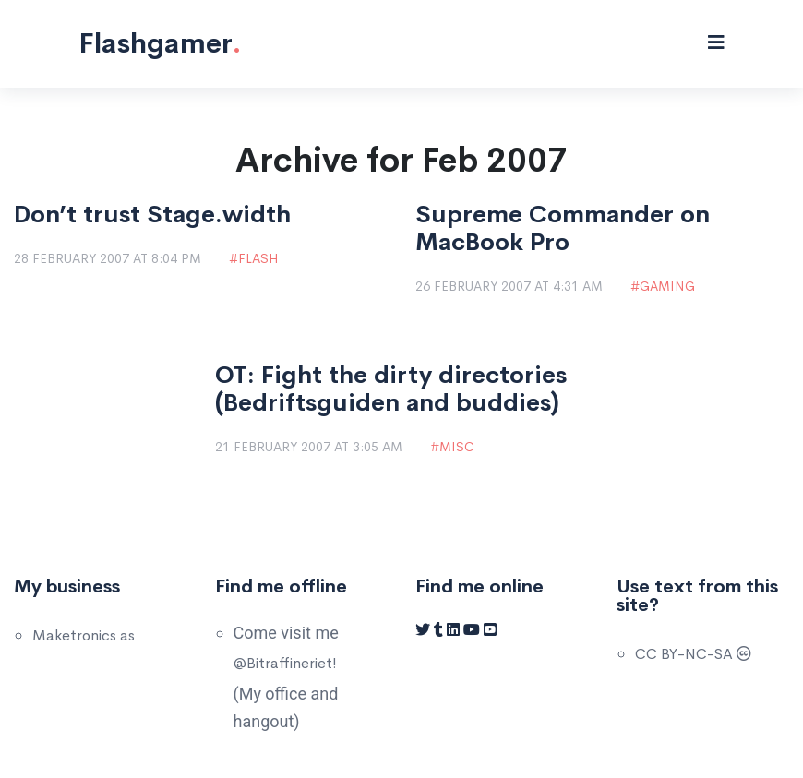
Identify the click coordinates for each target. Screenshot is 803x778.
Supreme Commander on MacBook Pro (562, 229)
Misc (456, 446)
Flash (258, 258)
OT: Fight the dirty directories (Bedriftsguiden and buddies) (391, 389)
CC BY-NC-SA (693, 654)
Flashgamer (159, 43)
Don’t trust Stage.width (152, 215)
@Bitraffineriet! (285, 663)
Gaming (667, 286)
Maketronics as (83, 635)
